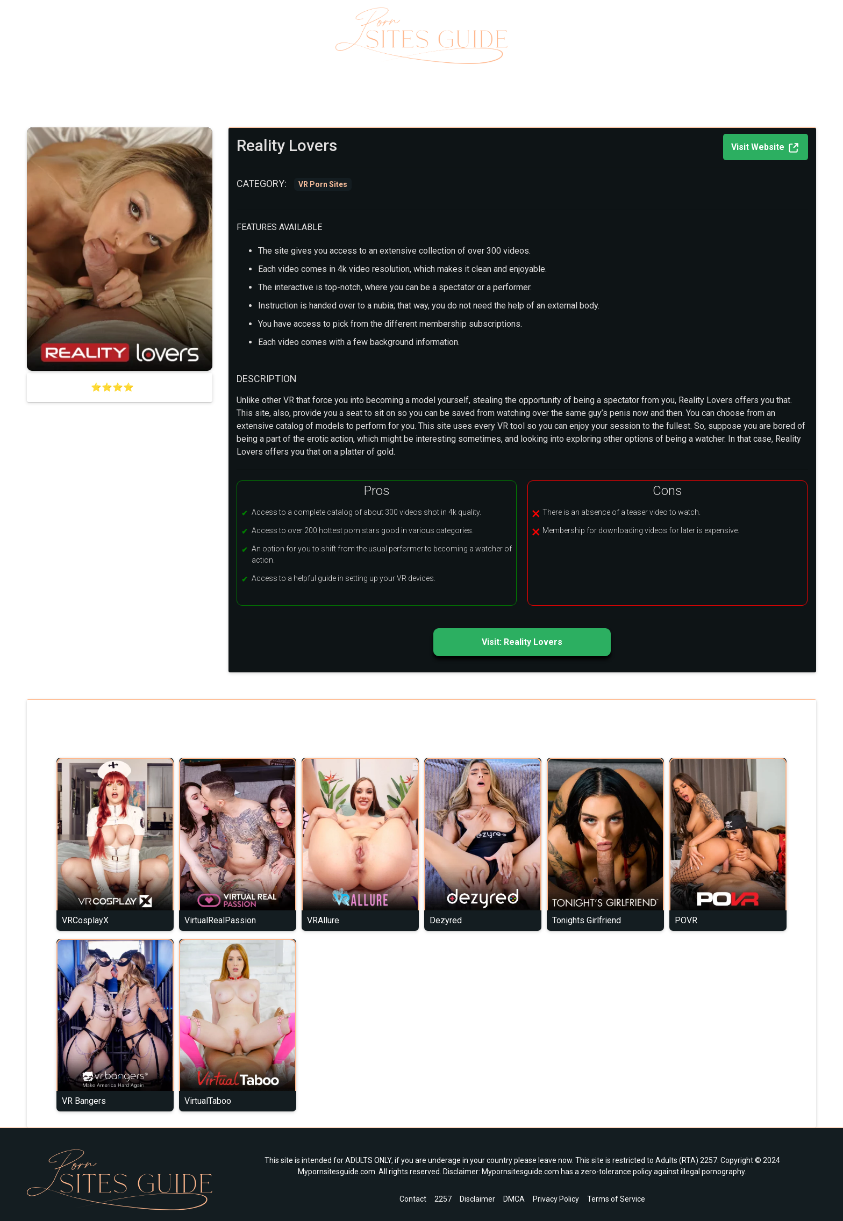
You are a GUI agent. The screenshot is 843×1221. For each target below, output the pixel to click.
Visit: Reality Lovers (522, 642)
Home (38, 104)
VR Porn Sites (84, 104)
